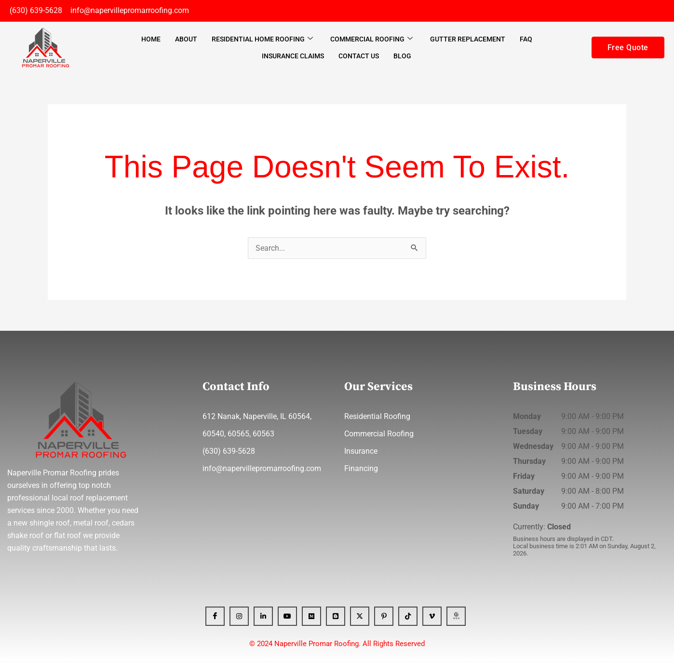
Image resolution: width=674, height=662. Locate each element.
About (186, 39)
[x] (359, 616)
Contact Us (358, 56)
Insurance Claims (293, 56)
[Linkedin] (263, 616)
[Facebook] (215, 616)
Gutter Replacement (467, 39)
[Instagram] (239, 616)
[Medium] (311, 616)
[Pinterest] (383, 616)
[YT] (287, 616)
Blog (402, 56)
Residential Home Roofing (262, 39)
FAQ (526, 39)
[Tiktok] (408, 616)
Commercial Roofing (371, 39)
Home (151, 39)
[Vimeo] (432, 616)
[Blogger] (335, 616)
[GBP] (456, 616)
